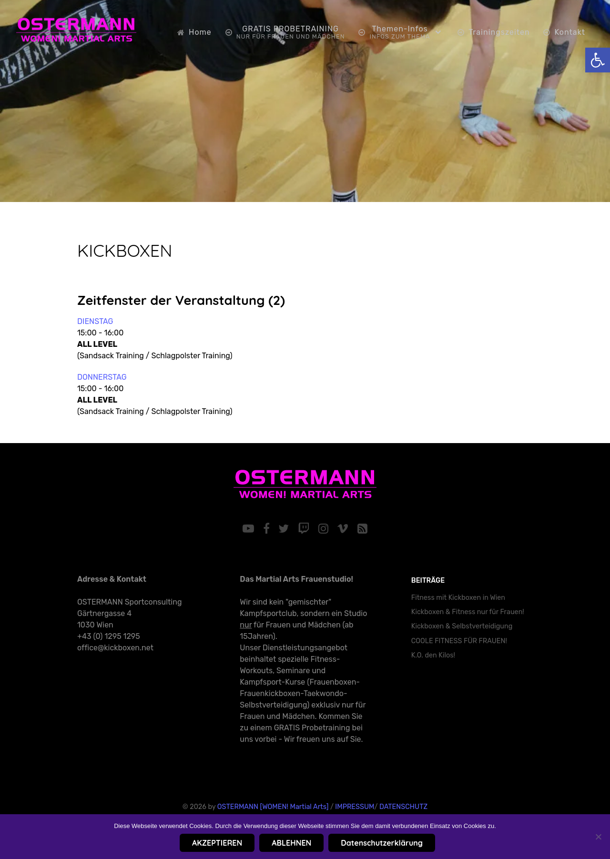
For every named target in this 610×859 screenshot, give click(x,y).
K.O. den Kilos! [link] (433, 655)
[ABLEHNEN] (598, 836)
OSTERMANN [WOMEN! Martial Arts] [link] (273, 807)
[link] (597, 60)
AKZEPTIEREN (217, 843)
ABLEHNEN (291, 843)
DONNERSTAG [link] (102, 377)
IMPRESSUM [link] (354, 807)
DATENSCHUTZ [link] (403, 807)
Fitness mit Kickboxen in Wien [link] (458, 598)
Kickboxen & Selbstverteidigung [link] (462, 626)
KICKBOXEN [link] (124, 250)
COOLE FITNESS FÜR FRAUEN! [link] (459, 641)
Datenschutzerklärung (382, 843)
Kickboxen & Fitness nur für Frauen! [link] (467, 612)
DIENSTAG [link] (95, 321)
